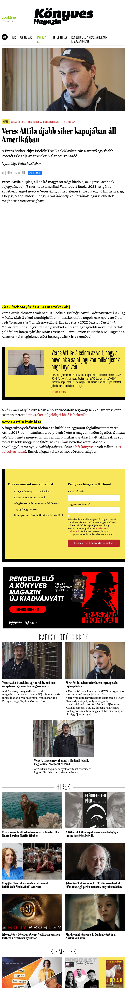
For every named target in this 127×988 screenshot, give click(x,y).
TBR (15, 37)
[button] (3, 39)
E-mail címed (76, 492)
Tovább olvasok (58, 392)
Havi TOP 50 (44, 40)
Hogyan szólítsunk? (79, 504)
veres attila (16, 121)
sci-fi (42, 121)
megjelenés (27, 121)
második (67, 121)
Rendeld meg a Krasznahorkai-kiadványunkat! (89, 40)
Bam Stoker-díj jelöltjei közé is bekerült (56, 415)
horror (36, 121)
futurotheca (61, 37)
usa (73, 121)
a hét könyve (82, 447)
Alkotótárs (27, 37)
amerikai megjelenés (54, 121)
